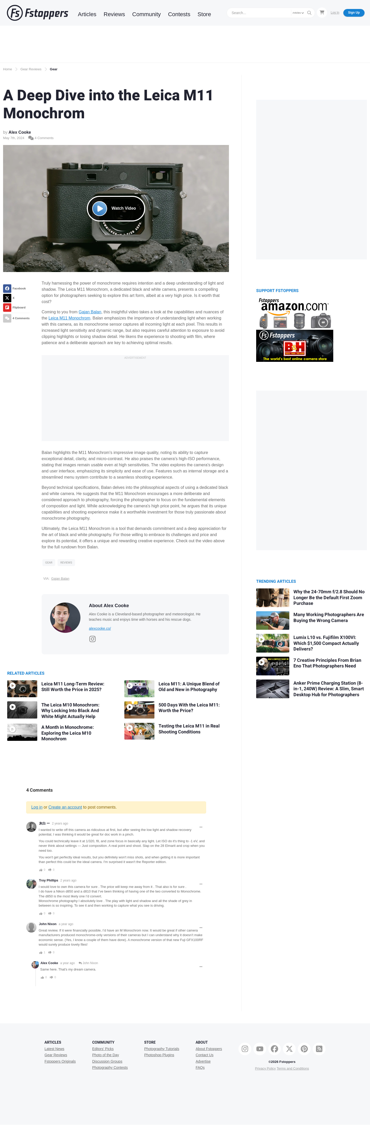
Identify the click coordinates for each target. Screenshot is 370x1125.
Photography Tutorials (161, 1049)
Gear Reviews (31, 69)
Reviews (114, 14)
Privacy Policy (265, 1068)
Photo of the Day (105, 1055)
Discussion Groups (107, 1061)
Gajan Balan (90, 312)
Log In (335, 12)
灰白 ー (44, 823)
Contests (179, 14)
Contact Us (204, 1055)
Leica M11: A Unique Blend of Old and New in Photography (189, 687)
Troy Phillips (48, 880)
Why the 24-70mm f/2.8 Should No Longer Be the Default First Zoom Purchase (329, 597)
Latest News (54, 1049)
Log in (37, 807)
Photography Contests (110, 1067)
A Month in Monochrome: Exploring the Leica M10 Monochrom (67, 733)
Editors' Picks (103, 1049)
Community (146, 14)
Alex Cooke (19, 132)
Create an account (65, 807)
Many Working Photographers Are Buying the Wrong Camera (328, 617)
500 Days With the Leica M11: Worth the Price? (189, 708)
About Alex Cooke (109, 605)
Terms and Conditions (293, 1068)
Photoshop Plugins (159, 1055)
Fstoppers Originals (60, 1061)
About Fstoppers (209, 1049)
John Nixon (48, 924)
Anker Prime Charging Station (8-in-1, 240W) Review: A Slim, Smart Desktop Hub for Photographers (328, 689)
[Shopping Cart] (322, 12)
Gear (54, 69)
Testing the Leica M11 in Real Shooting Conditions (189, 729)
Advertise (203, 1061)
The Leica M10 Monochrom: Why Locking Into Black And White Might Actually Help (70, 711)
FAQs (200, 1067)
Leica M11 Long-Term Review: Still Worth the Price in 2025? (72, 687)
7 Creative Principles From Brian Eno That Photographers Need (327, 663)
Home (7, 69)
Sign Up (354, 12)
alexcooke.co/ (100, 628)
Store (204, 14)
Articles (87, 14)
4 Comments (40, 138)
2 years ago (60, 823)
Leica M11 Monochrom (69, 318)
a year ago (66, 924)
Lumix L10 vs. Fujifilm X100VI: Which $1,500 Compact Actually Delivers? (326, 643)
